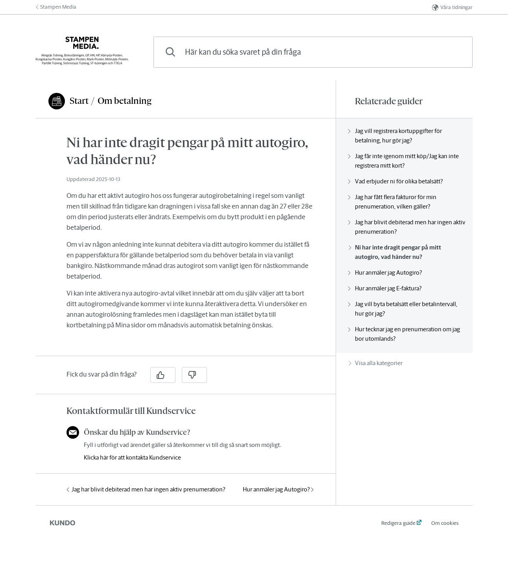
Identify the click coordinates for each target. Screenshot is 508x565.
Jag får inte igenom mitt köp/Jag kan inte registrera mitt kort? (404, 160)
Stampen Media (56, 7)
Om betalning (124, 100)
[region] (186, 242)
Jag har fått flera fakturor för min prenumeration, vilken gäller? (392, 201)
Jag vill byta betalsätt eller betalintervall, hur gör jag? (403, 308)
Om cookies (444, 523)
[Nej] (194, 375)
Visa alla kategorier (376, 363)
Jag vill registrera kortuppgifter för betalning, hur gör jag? (395, 135)
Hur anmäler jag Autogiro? (278, 489)
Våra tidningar (452, 7)
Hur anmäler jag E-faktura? (385, 288)
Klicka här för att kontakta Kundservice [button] (132, 457)
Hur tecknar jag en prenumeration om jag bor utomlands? (404, 333)
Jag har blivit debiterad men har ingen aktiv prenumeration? (146, 489)
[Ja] (162, 375)
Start (79, 100)
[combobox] (313, 52)
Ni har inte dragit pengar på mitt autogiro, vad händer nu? (395, 252)
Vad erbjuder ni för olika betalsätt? (396, 181)
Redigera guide (398, 523)
